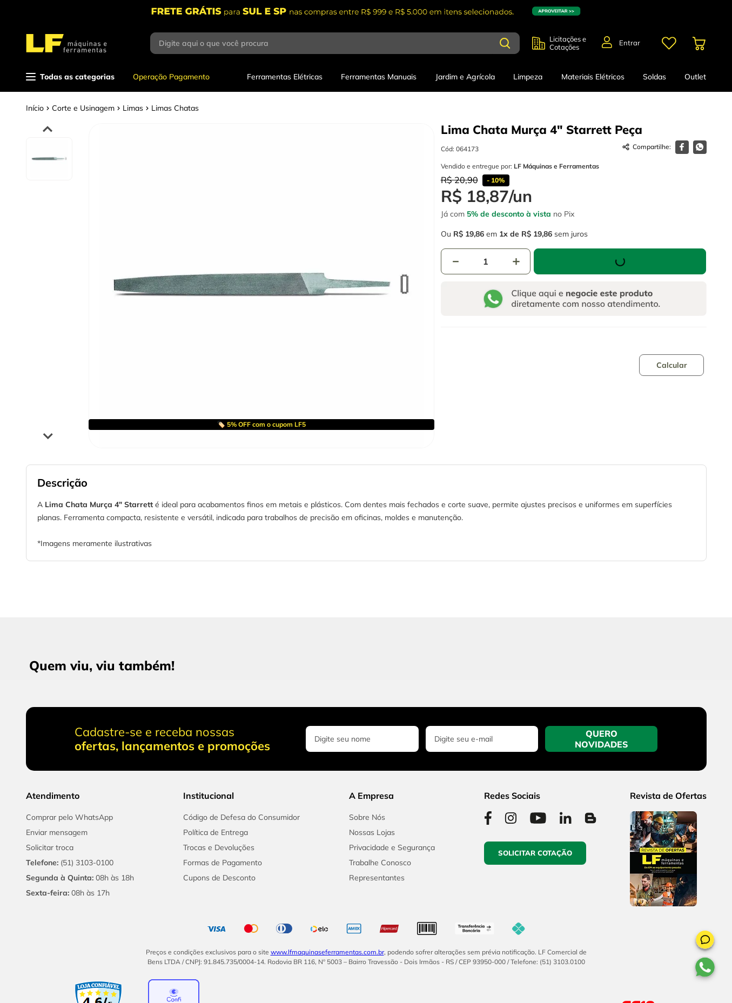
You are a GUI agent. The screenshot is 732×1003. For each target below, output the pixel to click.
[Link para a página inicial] (35, 108)
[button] (705, 941)
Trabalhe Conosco (380, 862)
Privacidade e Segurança (392, 847)
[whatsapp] (700, 147)
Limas (133, 108)
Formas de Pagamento (222, 862)
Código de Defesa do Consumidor (241, 817)
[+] (516, 261)
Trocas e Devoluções (218, 847)
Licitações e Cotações (567, 43)
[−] (455, 261)
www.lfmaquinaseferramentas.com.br (327, 952)
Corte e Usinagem (83, 108)
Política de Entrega (215, 832)
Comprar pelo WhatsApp (69, 817)
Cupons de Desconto (219, 878)
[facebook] (682, 147)
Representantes (377, 878)
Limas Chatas (175, 108)
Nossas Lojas (372, 832)
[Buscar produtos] (505, 43)
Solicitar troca (49, 847)
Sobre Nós (367, 817)
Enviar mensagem (57, 832)
